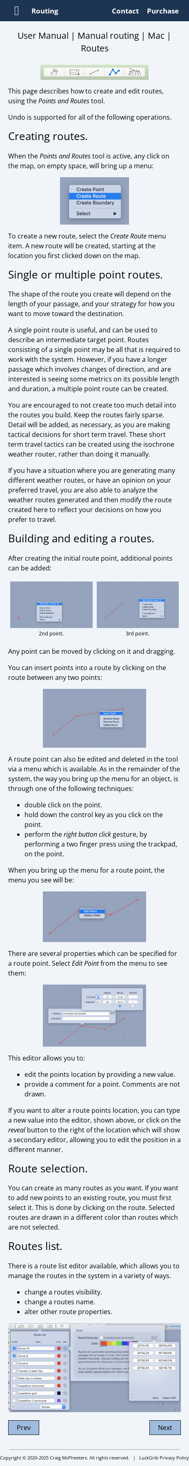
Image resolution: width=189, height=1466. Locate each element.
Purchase (163, 11)
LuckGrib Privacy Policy (164, 1458)
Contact (125, 11)
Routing (44, 11)
